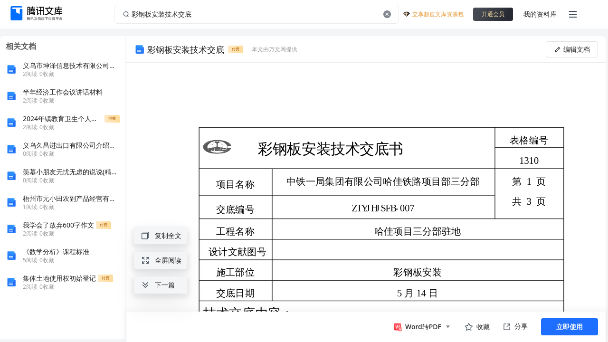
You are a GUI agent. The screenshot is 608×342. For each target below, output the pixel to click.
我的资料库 (540, 14)
